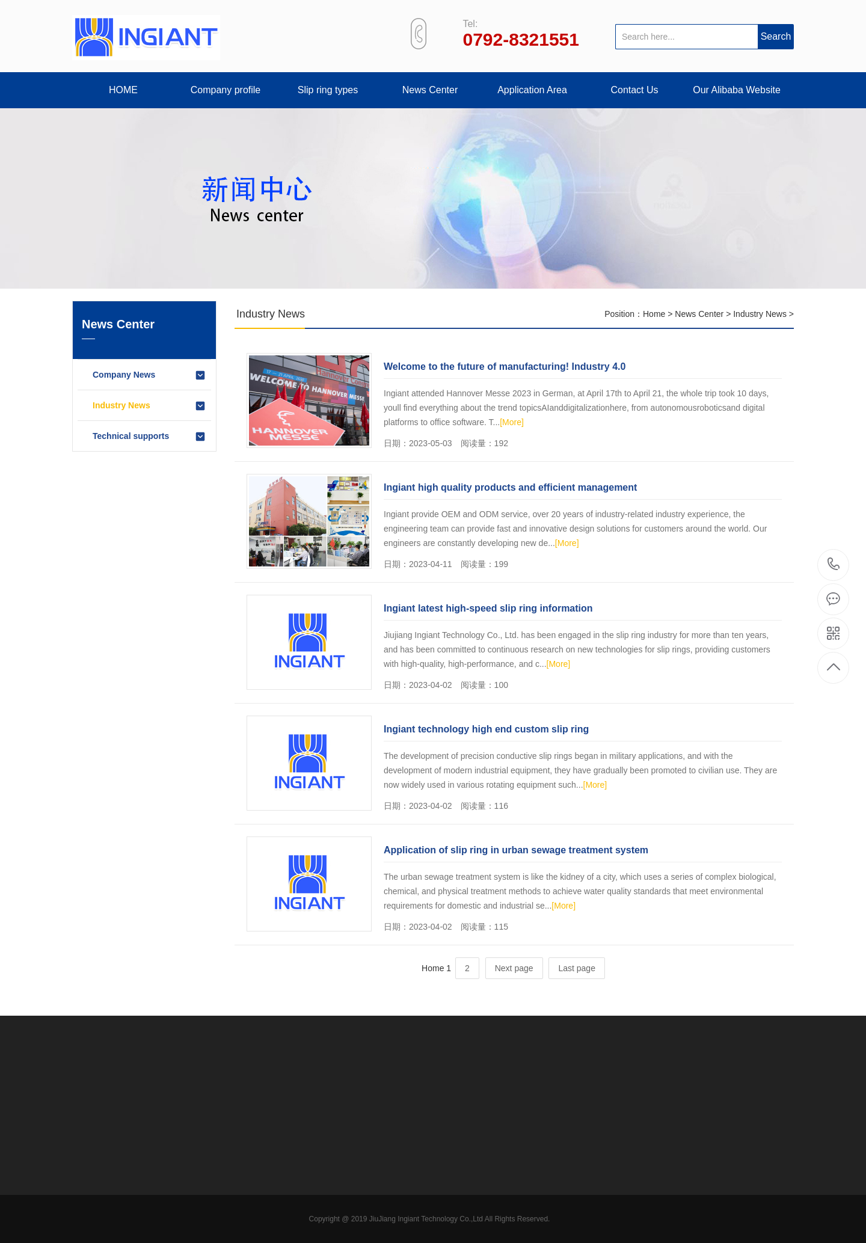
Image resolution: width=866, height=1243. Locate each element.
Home (654, 314)
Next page (514, 968)
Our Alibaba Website (737, 90)
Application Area (532, 90)
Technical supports (149, 437)
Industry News (149, 406)
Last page (576, 968)
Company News (149, 375)
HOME (123, 90)
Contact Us (634, 90)
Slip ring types (328, 90)
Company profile (226, 90)
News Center (430, 90)
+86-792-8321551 (834, 565)
